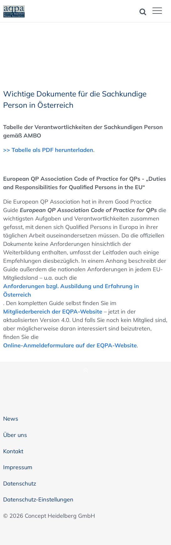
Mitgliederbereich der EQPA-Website (52, 311)
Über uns (15, 435)
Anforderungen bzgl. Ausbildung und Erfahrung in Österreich (71, 290)
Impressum (17, 467)
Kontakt (13, 451)
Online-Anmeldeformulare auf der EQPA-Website (70, 345)
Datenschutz (19, 483)
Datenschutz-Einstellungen (38, 499)
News (10, 418)
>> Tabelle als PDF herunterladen (48, 149)
